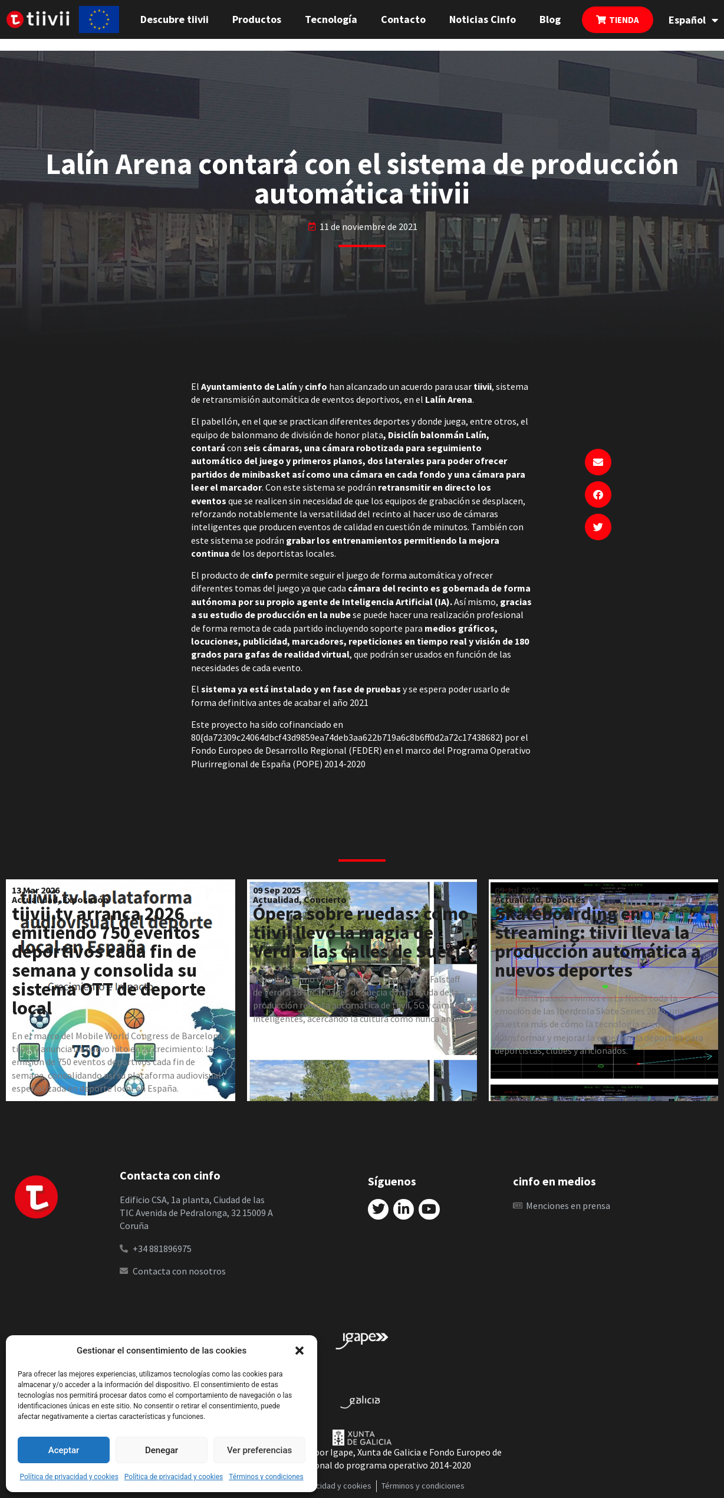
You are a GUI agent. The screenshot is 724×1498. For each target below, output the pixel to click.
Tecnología (331, 19)
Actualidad (35, 899)
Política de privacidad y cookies (68, 1477)
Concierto (325, 899)
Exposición (85, 899)
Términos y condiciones (266, 1477)
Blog (550, 19)
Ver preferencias (259, 1450)
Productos (256, 19)
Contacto (403, 19)
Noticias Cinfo (482, 19)
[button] (299, 1350)
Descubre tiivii (174, 19)
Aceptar (64, 1450)
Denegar (161, 1450)
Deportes (565, 899)
